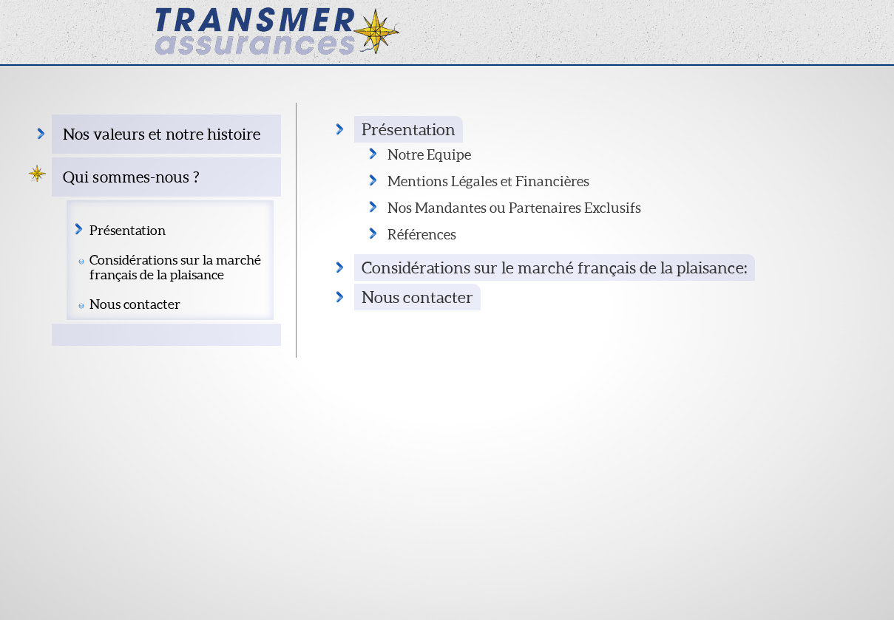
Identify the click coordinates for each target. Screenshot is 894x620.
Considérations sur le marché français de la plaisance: (555, 267)
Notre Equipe (429, 154)
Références (421, 234)
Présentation (127, 230)
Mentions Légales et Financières (488, 181)
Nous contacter (134, 304)
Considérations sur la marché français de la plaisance (175, 267)
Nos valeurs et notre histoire (161, 134)
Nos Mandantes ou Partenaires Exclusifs (514, 208)
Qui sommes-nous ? (131, 176)
